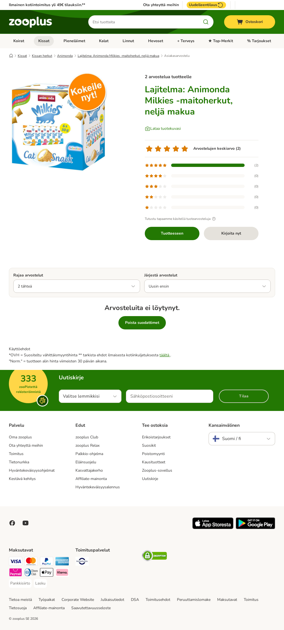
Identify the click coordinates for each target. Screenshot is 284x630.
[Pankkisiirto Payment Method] (20, 583)
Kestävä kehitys (22, 478)
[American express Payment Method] (62, 562)
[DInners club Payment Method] (31, 573)
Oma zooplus (20, 437)
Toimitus (16, 453)
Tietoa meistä (20, 599)
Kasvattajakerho (89, 470)
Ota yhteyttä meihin (161, 4)
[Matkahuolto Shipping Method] (82, 562)
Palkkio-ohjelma (89, 453)
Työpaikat (47, 599)
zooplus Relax (87, 445)
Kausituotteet (153, 462)
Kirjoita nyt (231, 233)
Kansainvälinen (224, 425)
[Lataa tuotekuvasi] (163, 129)
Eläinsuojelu (85, 462)
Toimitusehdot (158, 599)
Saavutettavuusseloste (91, 608)
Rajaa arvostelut (28, 275)
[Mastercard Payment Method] (31, 562)
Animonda (65, 56)
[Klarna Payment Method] (62, 573)
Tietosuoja (18, 608)
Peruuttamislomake (194, 599)
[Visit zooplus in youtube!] (25, 523)
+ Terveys (185, 41)
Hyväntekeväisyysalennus (97, 487)
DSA (135, 599)
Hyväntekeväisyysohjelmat (32, 470)
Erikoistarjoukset (156, 437)
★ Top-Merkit (220, 41)
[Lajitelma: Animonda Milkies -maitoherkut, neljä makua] (61, 120)
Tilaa (243, 396)
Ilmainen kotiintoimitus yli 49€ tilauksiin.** (47, 4)
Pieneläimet (74, 41)
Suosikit (149, 445)
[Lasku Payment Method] (40, 583)
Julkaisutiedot (112, 599)
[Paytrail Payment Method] (15, 573)
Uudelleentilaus (206, 5)
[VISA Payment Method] (15, 562)
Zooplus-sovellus (157, 470)
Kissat (43, 41)
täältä (164, 355)
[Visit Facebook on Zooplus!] (12, 523)
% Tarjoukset (259, 41)
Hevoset (155, 41)
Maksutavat (227, 599)
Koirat (18, 41)
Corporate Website (78, 599)
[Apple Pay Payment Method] (46, 573)
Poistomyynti (153, 453)
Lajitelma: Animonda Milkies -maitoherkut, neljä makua (118, 56)
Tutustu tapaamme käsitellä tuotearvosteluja (181, 219)
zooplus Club (86, 437)
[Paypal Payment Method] (46, 562)
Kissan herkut (42, 56)
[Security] (154, 556)
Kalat (103, 41)
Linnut (128, 41)
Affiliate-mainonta (91, 478)
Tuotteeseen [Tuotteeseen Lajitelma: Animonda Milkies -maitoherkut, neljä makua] (172, 233)
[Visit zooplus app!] (213, 527)
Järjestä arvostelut (160, 275)
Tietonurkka (19, 462)
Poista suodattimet (142, 322)
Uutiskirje (150, 478)
